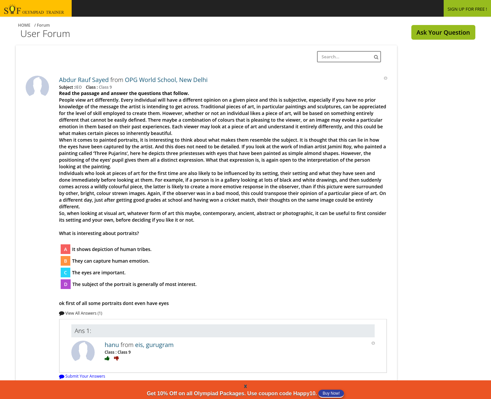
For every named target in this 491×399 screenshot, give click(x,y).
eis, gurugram (154, 345)
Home (24, 25)
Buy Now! (331, 393)
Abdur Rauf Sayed (84, 80)
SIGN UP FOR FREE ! (467, 9)
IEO (79, 87)
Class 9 (105, 87)
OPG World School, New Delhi (166, 80)
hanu (113, 345)
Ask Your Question (443, 32)
